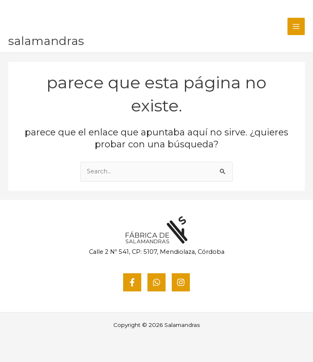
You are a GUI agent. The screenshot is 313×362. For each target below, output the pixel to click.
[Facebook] (132, 282)
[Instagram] (181, 282)
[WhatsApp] (156, 282)
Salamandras (46, 41)
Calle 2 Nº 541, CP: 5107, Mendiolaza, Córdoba (156, 252)
